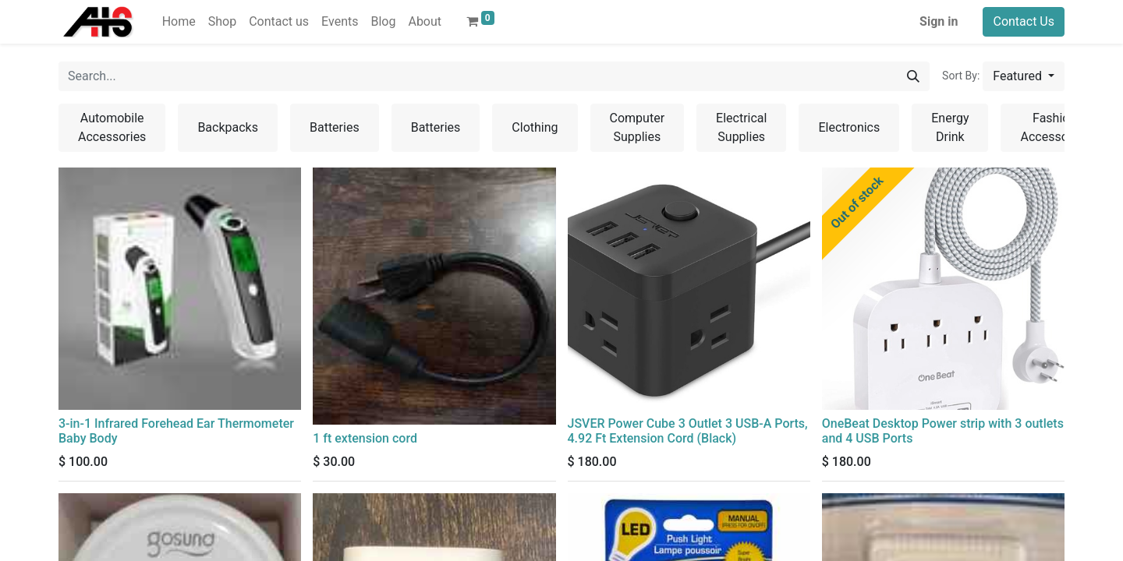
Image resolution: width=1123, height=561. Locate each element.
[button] (1024, 76)
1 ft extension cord (365, 438)
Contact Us (1023, 21)
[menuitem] (179, 21)
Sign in (938, 21)
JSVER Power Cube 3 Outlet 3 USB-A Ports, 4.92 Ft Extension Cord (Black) (688, 431)
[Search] (913, 76)
